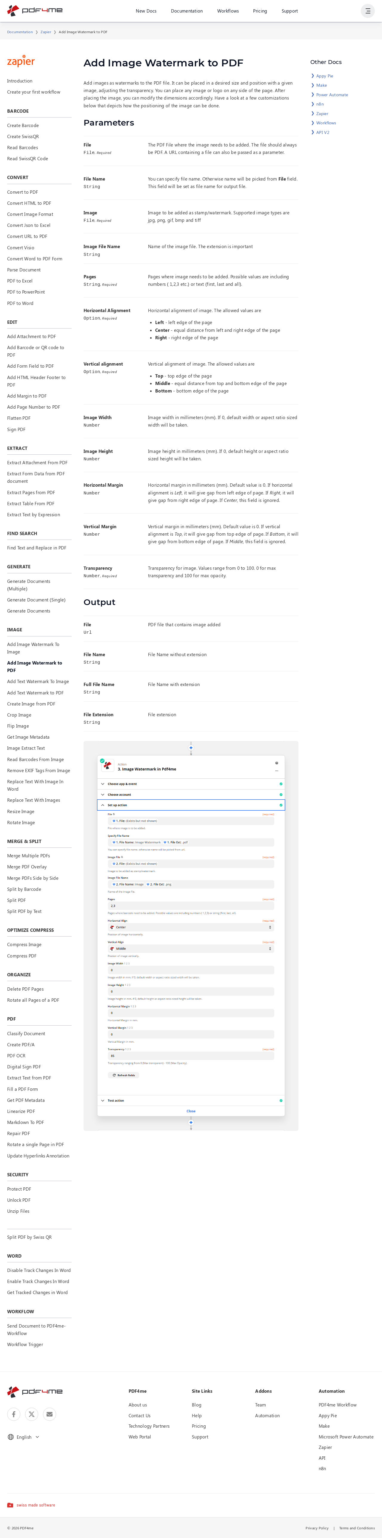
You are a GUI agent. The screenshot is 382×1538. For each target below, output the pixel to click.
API (322, 1458)
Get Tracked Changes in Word (37, 1292)
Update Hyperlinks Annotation (38, 1156)
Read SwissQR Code (27, 158)
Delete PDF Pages (25, 989)
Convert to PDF (22, 192)
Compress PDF (22, 956)
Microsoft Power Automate (346, 1437)
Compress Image (24, 944)
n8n (320, 104)
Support (289, 12)
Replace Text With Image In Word (35, 785)
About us (138, 1405)
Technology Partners (149, 1426)
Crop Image (19, 715)
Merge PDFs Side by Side (32, 878)
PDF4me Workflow (338, 1405)
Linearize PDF (21, 1111)
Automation (267, 1415)
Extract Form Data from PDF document (36, 477)
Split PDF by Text (24, 911)
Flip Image (18, 726)
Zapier (46, 31)
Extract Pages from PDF (31, 492)
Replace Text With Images (33, 800)
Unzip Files (18, 1211)
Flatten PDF (18, 418)
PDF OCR (16, 1056)
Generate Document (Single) (36, 600)
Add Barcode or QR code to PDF (35, 351)
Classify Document (26, 1033)
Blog (196, 1405)
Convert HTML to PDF (29, 203)
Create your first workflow (33, 92)
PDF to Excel (20, 281)
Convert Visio (20, 248)
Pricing (260, 12)
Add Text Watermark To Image (38, 681)
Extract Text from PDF (29, 1078)
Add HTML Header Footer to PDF (36, 381)
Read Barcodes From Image (35, 759)
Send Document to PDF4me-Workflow (36, 1329)
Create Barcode (23, 125)
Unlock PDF (18, 1200)
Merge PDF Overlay (27, 867)
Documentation (187, 12)
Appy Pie (324, 76)
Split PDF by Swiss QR (29, 1237)
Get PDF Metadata (26, 1100)
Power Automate (332, 94)
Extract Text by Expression (33, 514)
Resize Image (21, 811)
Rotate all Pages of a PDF (33, 1000)
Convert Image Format (30, 214)
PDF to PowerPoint (26, 292)
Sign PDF (16, 429)
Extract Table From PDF (31, 503)
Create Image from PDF (31, 704)
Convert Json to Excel (28, 225)
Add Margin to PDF (27, 396)
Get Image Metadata (28, 737)
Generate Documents (28, 611)
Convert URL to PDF (27, 236)
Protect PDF (19, 1189)
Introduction (20, 81)
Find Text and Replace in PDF (36, 548)
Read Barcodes (22, 147)
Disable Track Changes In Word (39, 1270)
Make (321, 85)
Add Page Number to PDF (33, 407)
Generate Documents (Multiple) (28, 585)
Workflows (228, 12)
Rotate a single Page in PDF (35, 1144)
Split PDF (16, 900)
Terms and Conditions (357, 1527)
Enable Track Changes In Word (38, 1281)
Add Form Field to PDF (30, 366)
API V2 (322, 132)
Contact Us (140, 1415)
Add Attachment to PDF (31, 336)
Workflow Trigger (25, 1344)
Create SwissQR (23, 136)
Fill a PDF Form (22, 1089)
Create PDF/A (21, 1044)
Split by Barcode (24, 889)
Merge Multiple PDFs (28, 856)
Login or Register (335, 12)
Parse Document (24, 270)
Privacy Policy (317, 1527)
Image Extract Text (26, 748)
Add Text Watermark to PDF (35, 693)
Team (260, 1405)
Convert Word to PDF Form (34, 259)
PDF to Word (20, 303)
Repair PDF (18, 1133)
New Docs (145, 12)
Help (197, 1415)
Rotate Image (21, 822)
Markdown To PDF (25, 1122)
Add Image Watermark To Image (33, 648)
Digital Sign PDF (24, 1067)
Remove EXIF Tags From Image (38, 770)
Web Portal (140, 1437)
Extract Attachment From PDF (37, 462)
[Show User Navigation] (368, 12)
